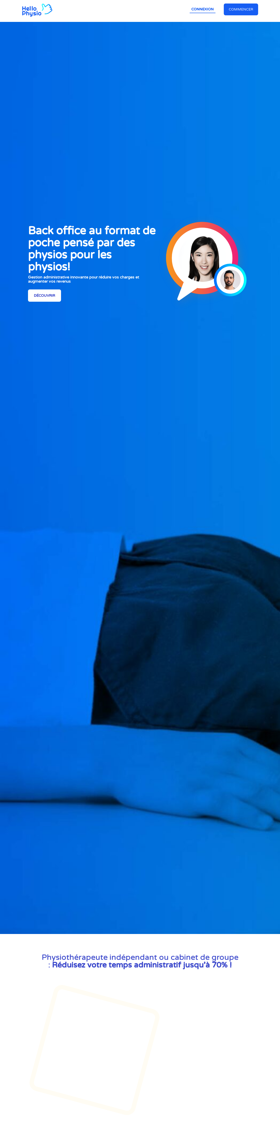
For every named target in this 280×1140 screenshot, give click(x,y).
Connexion (202, 9)
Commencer (241, 9)
